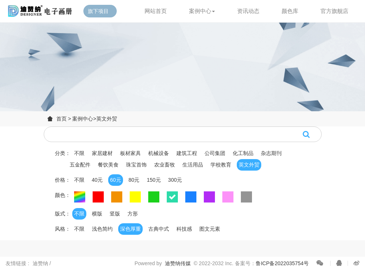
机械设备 (158, 153)
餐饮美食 (108, 165)
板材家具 (130, 153)
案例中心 (82, 119)
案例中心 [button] (202, 11)
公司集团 (215, 153)
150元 (153, 180)
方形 (132, 214)
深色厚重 (130, 229)
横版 (97, 214)
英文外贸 (106, 119)
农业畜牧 (164, 165)
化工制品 (243, 153)
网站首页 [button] (156, 11)
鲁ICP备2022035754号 (282, 263)
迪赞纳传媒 (178, 263)
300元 (175, 180)
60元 (115, 180)
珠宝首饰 (136, 165)
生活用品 (192, 165)
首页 (61, 119)
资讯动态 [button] (248, 11)
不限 (79, 153)
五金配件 (80, 165)
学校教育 (220, 165)
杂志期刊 (271, 153)
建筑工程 (186, 153)
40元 (97, 180)
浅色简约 (102, 229)
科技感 (184, 229)
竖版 (115, 214)
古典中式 (158, 229)
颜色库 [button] (290, 11)
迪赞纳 (41, 263)
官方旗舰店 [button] (334, 11)
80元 (134, 180)
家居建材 (102, 153)
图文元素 (209, 229)
